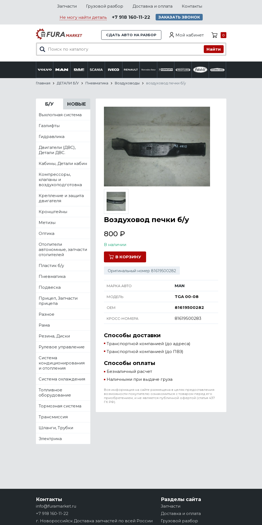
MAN (180, 285)
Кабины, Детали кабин (63, 163)
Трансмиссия (53, 416)
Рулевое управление (62, 346)
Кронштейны (53, 211)
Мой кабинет (189, 35)
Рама (44, 325)
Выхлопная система (60, 114)
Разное (46, 314)
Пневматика (52, 276)
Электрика (50, 438)
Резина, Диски (54, 336)
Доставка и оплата (152, 6)
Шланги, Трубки (56, 427)
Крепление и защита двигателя (61, 198)
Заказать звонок (179, 17)
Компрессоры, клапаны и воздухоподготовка (60, 179)
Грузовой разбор (104, 6)
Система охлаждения (62, 379)
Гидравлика (51, 136)
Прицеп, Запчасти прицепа (58, 301)
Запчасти (67, 6)
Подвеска (50, 287)
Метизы (47, 222)
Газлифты (49, 125)
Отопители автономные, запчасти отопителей (63, 249)
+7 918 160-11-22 (131, 17)
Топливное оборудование (55, 392)
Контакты (192, 6)
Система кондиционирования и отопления (62, 363)
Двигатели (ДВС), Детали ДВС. (57, 150)
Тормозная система (60, 406)
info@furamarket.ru (56, 506)
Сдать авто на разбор (131, 35)
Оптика (46, 233)
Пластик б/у (51, 265)
